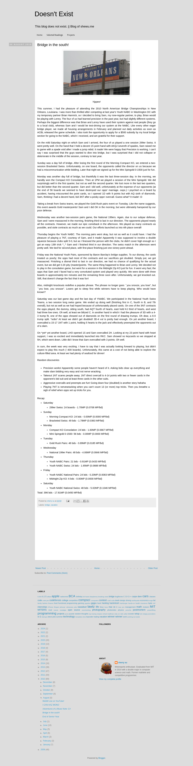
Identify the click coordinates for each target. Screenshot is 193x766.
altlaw (49, 597)
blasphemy (94, 597)
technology (69, 616)
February (47, 741)
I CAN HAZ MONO (50, 705)
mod (50, 610)
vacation (54, 505)
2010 (43, 679)
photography (99, 609)
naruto (56, 610)
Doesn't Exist (54, 14)
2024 (43, 628)
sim (141, 614)
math (139, 606)
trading (96, 617)
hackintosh (114, 603)
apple (55, 596)
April (45, 733)
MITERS (42, 609)
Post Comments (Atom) (57, 573)
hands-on (131, 603)
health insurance (142, 603)
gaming (81, 603)
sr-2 (39, 617)
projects (60, 614)
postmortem (139, 609)
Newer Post (41, 568)
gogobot (87, 603)
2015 (43, 659)
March (46, 737)
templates (79, 617)
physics (121, 610)
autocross (64, 597)
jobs (75, 607)
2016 (43, 655)
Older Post (153, 568)
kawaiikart (82, 607)
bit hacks (86, 597)
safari (125, 614)
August (46, 698)
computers (95, 600)
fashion (45, 603)
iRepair (56, 607)
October (47, 690)
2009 (43, 749)
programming (47, 613)
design (122, 600)
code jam (45, 600)
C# (126, 597)
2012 (43, 671)
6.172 (44, 597)
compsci (84, 600)
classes (152, 597)
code (40, 600)
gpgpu (93, 603)
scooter (131, 614)
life (97, 606)
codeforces (55, 600)
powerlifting (151, 610)
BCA (72, 596)
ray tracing (92, 614)
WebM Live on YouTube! (53, 701)
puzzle (71, 614)
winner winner (115, 616)
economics (144, 600)
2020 (43, 640)
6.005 (40, 597)
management (130, 607)
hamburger (123, 603)
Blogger (101, 758)
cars (146, 596)
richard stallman (108, 614)
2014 (43, 663)
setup (137, 614)
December (48, 682)
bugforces (119, 597)
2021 (43, 636)
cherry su (122, 662)
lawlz (91, 606)
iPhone (50, 607)
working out (131, 617)
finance (50, 603)
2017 (43, 652)
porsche (128, 610)
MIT (152, 606)
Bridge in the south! (51, 713)
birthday (79, 597)
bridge (47, 505)
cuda (113, 600)
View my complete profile (110, 679)
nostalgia (63, 610)
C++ (129, 597)
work (125, 617)
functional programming (67, 603)
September (48, 694)
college (65, 600)
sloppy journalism (149, 614)
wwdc (138, 617)
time (84, 617)
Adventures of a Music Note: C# (56, 709)
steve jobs (52, 617)
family (40, 603)
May (45, 729)
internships (42, 607)
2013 (43, 667)
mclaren (146, 607)
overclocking (86, 610)
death (117, 600)
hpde (150, 603)
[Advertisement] (96, 535)
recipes (99, 614)
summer (59, 617)
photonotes (111, 610)
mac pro (121, 607)
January (47, 744)
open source (74, 610)
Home (39, 35)
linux (102, 607)
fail (154, 600)
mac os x (113, 607)
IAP (154, 603)
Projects (71, 35)
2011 (43, 675)
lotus (106, 607)
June (45, 725)
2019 (43, 644)
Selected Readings (55, 35)
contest (103, 600)
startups (44, 617)
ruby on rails (118, 614)
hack (99, 603)
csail (109, 600)
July (45, 721)
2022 (43, 632)
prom (67, 614)
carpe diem (137, 596)
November (48, 686)
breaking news (103, 597)
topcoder (89, 617)
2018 (43, 648)
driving (128, 600)
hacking (105, 603)
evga (151, 600)
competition (73, 600)
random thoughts (81, 614)
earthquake (136, 600)
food (56, 603)
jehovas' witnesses (66, 607)
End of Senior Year (50, 717)
